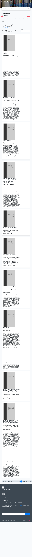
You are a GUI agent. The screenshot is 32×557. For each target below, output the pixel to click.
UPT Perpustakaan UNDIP (8, 25)
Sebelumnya (10, 481)
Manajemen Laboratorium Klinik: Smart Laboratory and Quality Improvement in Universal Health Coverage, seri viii (10, 422)
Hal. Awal (4, 481)
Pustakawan (4, 495)
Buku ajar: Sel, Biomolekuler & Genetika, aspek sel (10, 228)
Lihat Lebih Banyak (5, 27)
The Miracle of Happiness (9, 97)
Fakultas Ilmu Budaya (7, 26)
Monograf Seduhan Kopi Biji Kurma (11, 52)
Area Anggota (4, 497)
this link (21, 505)
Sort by (22, 29)
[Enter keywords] (13, 514)
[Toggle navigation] (29, 2)
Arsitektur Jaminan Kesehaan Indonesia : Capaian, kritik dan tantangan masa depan (10, 180)
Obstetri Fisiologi (7, 140)
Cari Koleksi (27, 514)
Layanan (3, 494)
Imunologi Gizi (6, 327)
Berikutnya (25, 481)
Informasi (3, 493)
